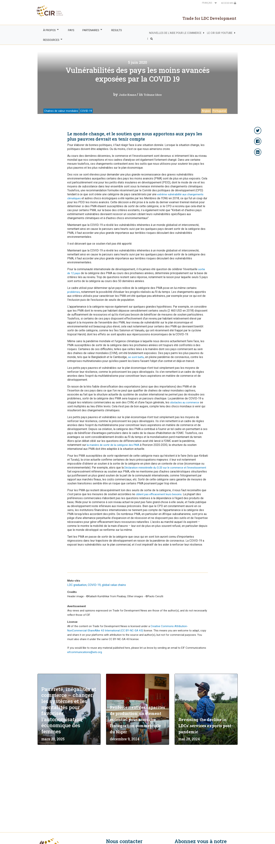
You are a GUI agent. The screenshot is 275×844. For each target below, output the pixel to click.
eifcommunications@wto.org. (84, 652)
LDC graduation (77, 585)
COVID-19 (86, 110)
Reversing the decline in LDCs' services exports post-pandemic (205, 725)
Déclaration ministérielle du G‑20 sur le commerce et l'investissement (165, 467)
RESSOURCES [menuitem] (51, 40)
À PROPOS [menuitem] (49, 30)
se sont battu (136, 357)
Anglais (206, 110)
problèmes (73, 292)
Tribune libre (153, 94)
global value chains (114, 585)
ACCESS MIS (228, 3)
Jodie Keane (127, 94)
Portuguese (219, 110)
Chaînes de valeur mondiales (61, 110)
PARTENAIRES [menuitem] (90, 30)
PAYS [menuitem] (71, 30)
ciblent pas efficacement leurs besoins (159, 494)
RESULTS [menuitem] (116, 30)
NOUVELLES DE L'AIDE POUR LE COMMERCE (175, 33)
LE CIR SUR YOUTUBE (219, 33)
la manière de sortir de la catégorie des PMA (113, 445)
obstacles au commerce (184, 402)
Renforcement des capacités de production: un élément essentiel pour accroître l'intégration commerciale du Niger (137, 719)
